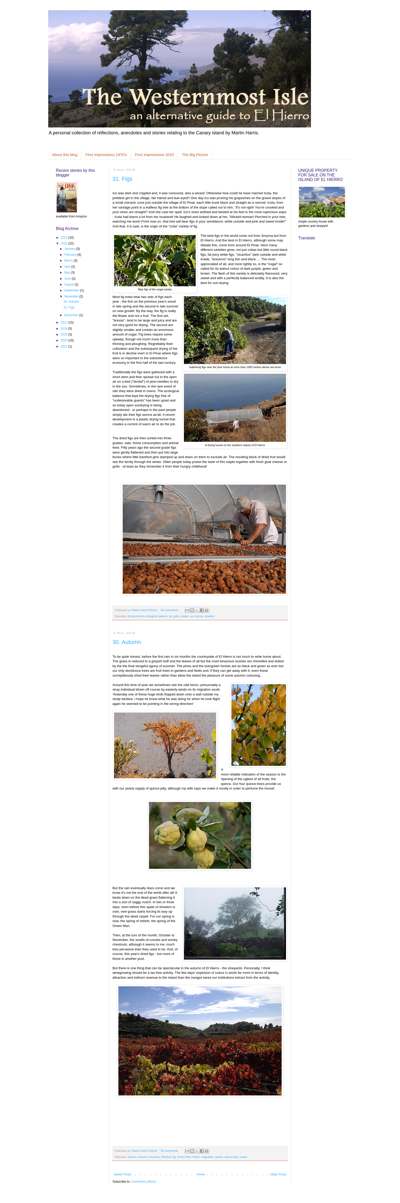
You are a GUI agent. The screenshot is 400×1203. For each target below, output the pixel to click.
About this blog (64, 154)
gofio (176, 616)
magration (207, 1156)
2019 (64, 334)
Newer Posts (122, 1174)
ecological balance (156, 616)
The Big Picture (195, 154)
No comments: (170, 610)
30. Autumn (126, 642)
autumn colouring (148, 1156)
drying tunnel (135, 616)
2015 (64, 237)
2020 (64, 340)
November (71, 296)
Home (201, 1174)
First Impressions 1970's (106, 154)
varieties (209, 616)
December (71, 315)
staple (185, 616)
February (70, 254)
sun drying (196, 616)
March (69, 260)
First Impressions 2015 (154, 154)
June (68, 278)
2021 (64, 346)
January (70, 249)
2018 (64, 328)
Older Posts (278, 1174)
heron (196, 1156)
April (67, 266)
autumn (132, 1156)
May (67, 272)
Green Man (184, 1156)
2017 (64, 322)
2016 (64, 243)
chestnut (166, 1156)
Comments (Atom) (143, 1181)
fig (170, 616)
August (69, 284)
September (72, 290)
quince (219, 1156)
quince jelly (231, 1156)
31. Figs (122, 179)
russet (243, 1156)
